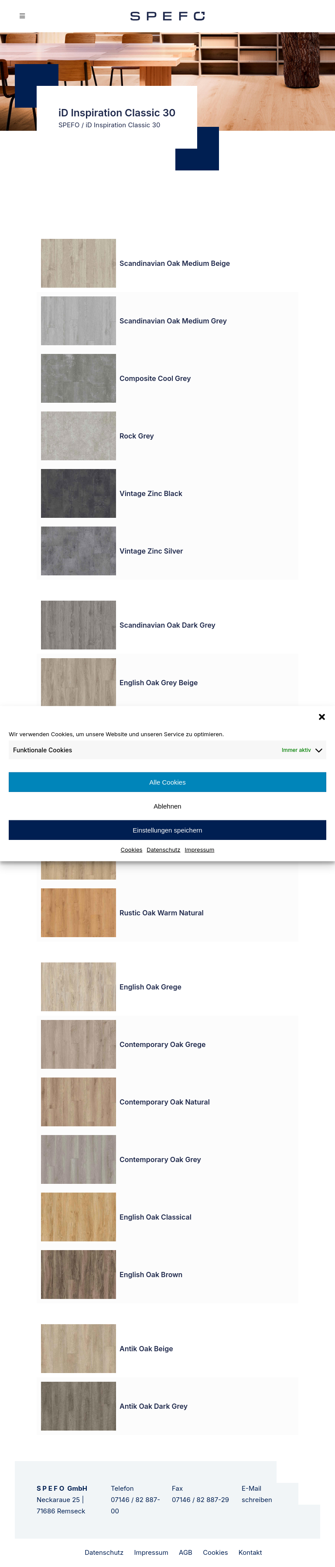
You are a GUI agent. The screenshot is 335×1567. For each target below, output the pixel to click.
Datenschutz (163, 849)
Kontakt (250, 1552)
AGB (185, 1552)
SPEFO (69, 125)
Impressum (200, 849)
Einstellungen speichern (167, 829)
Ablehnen (167, 805)
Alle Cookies (167, 781)
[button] (322, 716)
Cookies (132, 849)
